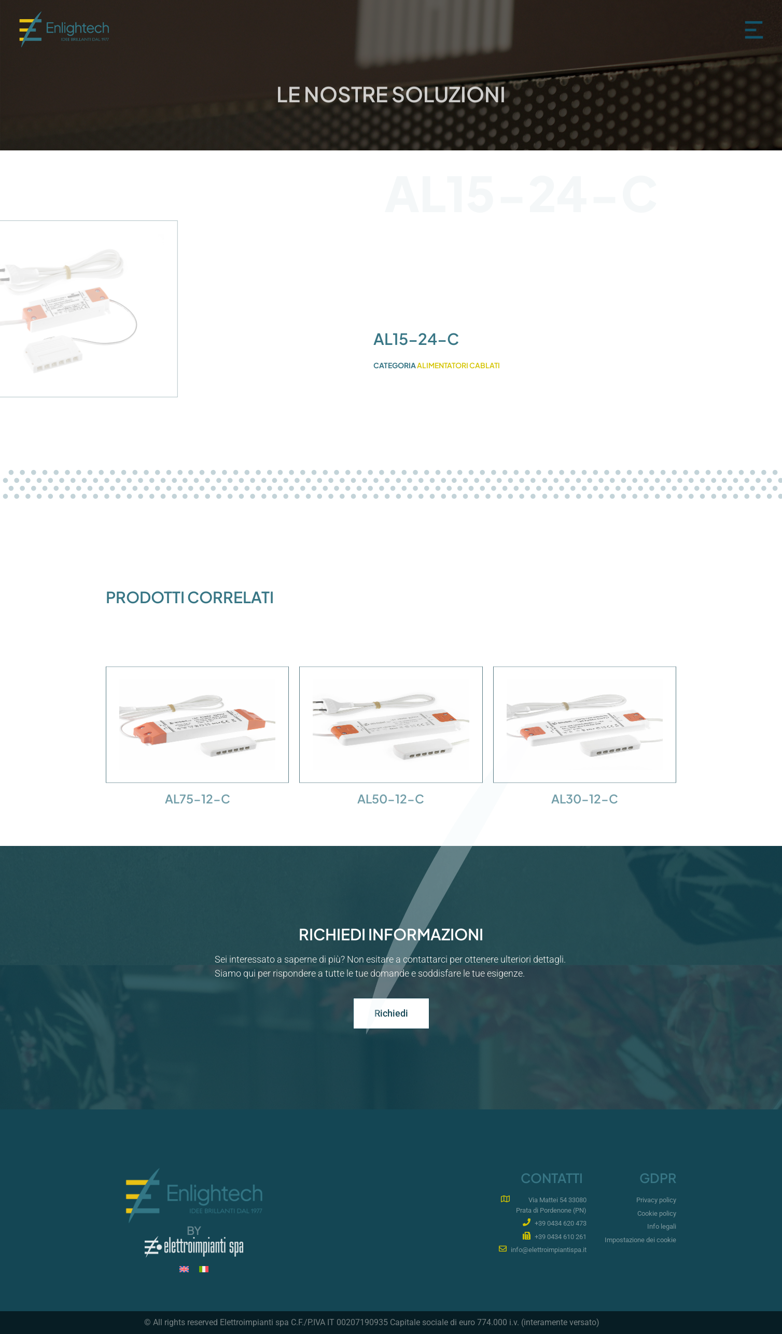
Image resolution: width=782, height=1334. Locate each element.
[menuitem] (184, 1269)
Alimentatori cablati (458, 365)
